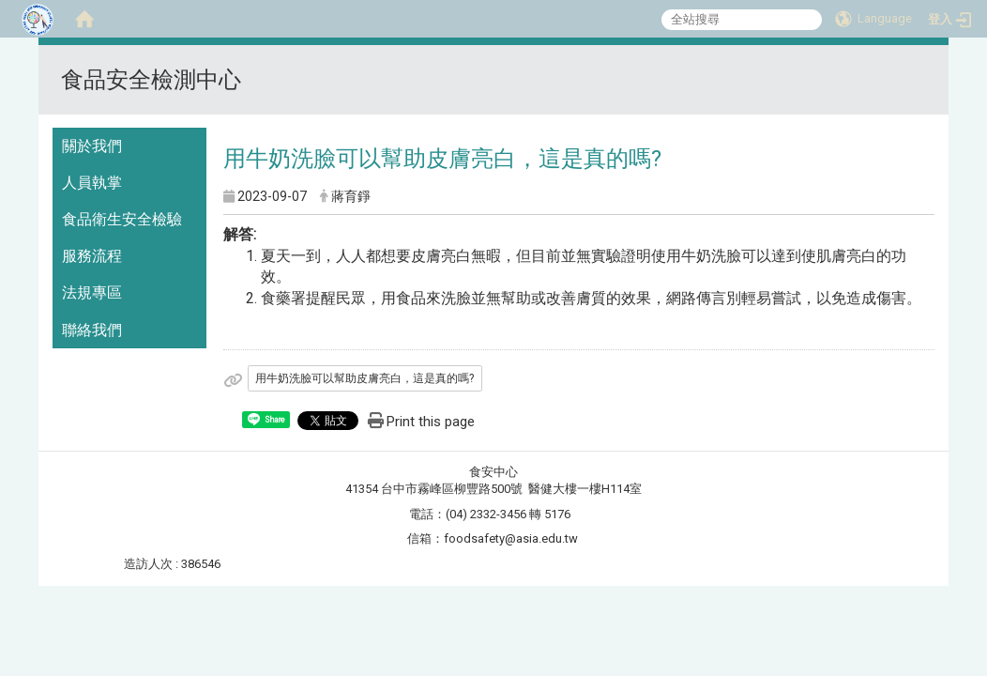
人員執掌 (92, 183)
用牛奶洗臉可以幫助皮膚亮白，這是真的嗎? (364, 378)
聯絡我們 (92, 330)
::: (926, 68)
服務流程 (92, 256)
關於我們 (92, 146)
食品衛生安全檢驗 (122, 219)
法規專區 (92, 292)
